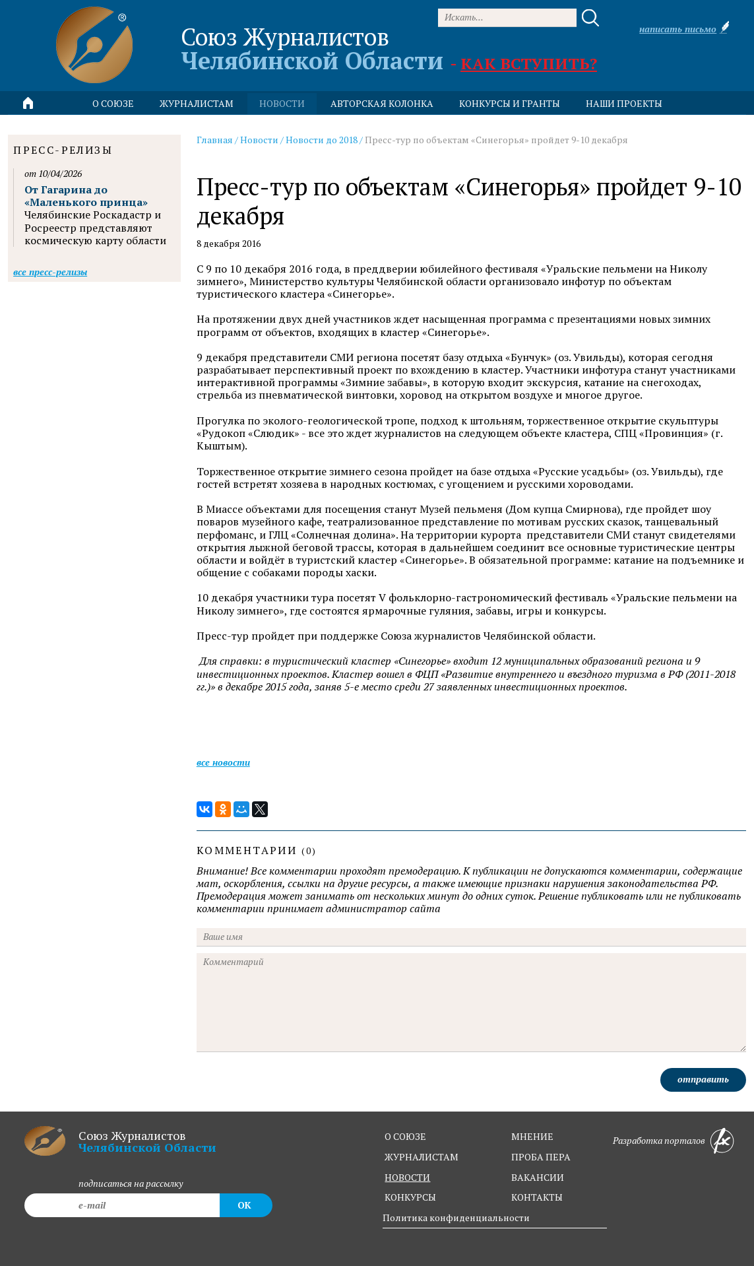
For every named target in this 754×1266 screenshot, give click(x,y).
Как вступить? (528, 63)
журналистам (421, 1156)
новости (282, 103)
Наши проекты (624, 103)
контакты (537, 1197)
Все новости (223, 762)
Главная (215, 139)
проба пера (541, 1156)
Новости (259, 139)
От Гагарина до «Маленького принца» (86, 195)
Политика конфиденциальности (456, 1217)
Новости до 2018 (322, 139)
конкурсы (410, 1197)
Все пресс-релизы (50, 271)
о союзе (405, 1136)
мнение (532, 1136)
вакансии (537, 1177)
